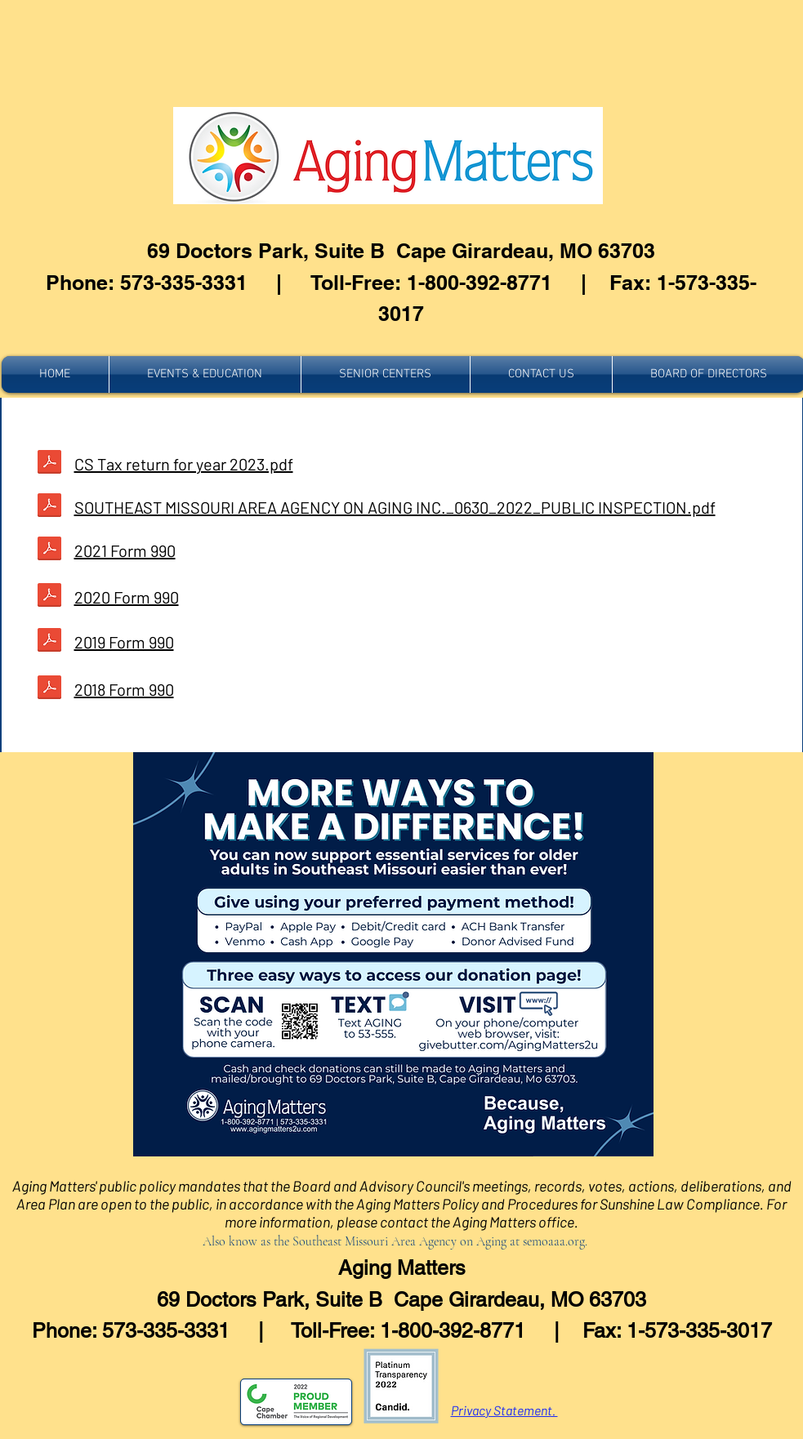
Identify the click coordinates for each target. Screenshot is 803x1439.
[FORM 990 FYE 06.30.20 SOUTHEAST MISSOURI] (49, 464)
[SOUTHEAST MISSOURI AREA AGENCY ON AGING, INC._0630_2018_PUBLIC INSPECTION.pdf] (49, 642)
